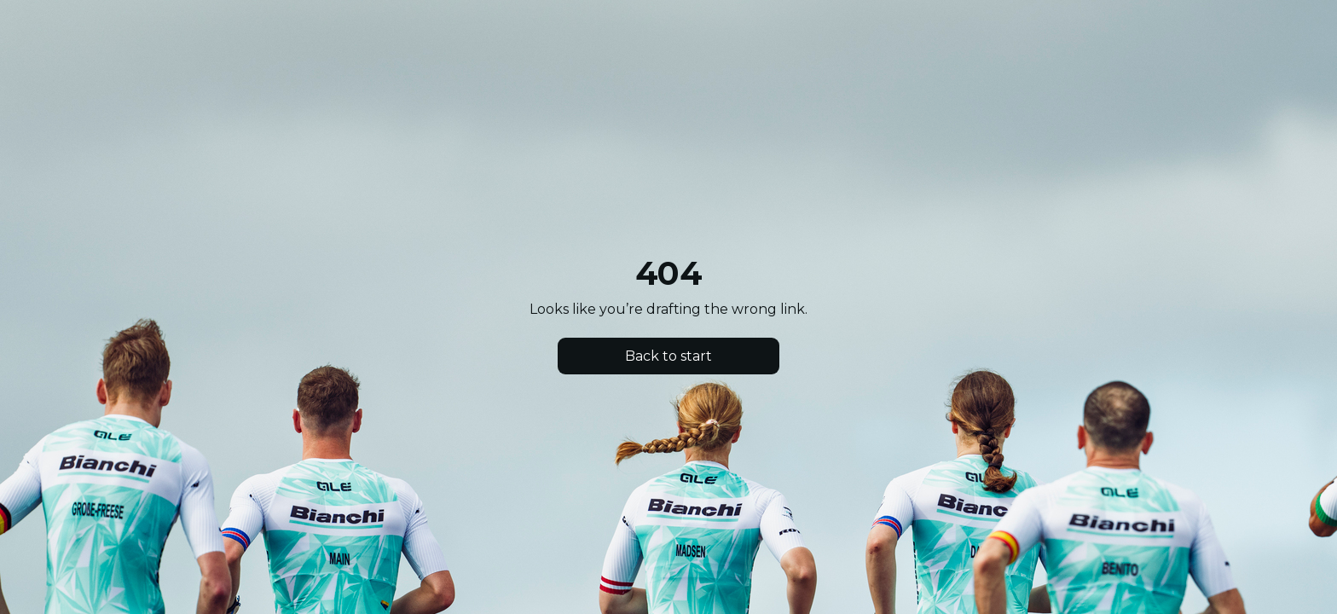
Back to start (668, 356)
